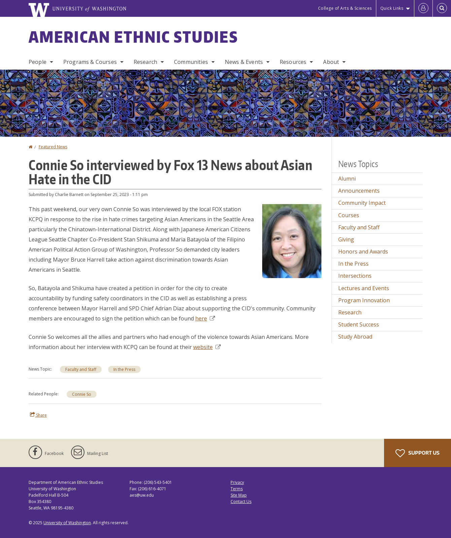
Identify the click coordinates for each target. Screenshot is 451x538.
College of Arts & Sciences (345, 8)
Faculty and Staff (80, 369)
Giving (346, 239)
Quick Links (392, 8)
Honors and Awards (363, 251)
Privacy (237, 482)
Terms (237, 489)
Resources (293, 62)
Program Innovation (364, 300)
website (207, 347)
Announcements (359, 190)
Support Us (417, 453)
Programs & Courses (90, 62)
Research (145, 62)
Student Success (358, 324)
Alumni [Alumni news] (347, 178)
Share (38, 415)
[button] (291, 240)
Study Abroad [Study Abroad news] (355, 336)
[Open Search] (442, 8)
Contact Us (241, 501)
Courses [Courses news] (348, 215)
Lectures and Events (363, 288)
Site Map (239, 495)
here (205, 318)
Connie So (81, 394)
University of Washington (67, 523)
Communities (191, 62)
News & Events (244, 62)
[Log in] (423, 8)
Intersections (355, 275)
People (37, 62)
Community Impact (362, 202)
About (331, 62)
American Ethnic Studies (133, 36)
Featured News (53, 147)
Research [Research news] (349, 312)
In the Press (124, 369)
